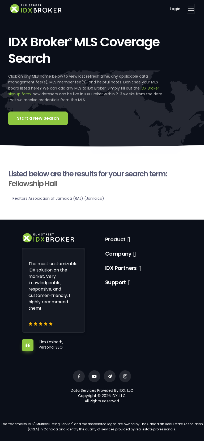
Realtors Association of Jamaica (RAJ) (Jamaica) (58, 198)
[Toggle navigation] (191, 9)
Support (115, 282)
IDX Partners (121, 268)
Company (118, 253)
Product (115, 239)
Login (175, 8)
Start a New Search (38, 118)
